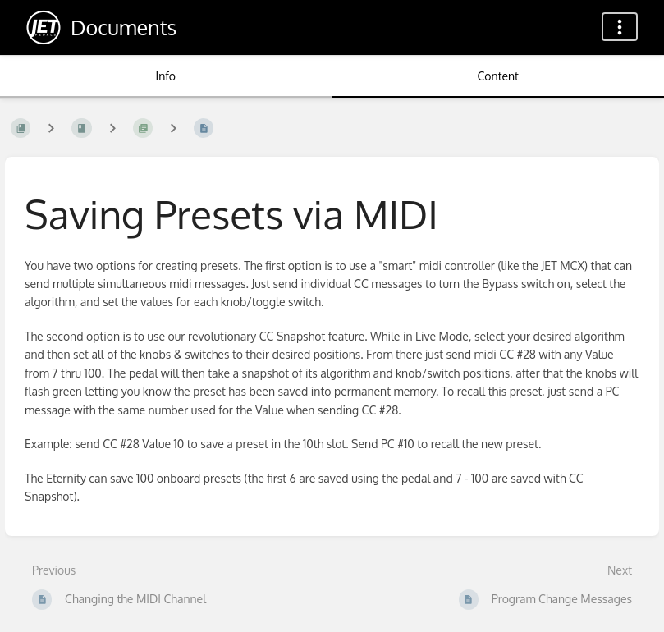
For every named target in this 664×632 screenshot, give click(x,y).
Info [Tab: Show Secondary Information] (165, 76)
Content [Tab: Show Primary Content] (498, 76)
